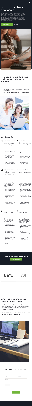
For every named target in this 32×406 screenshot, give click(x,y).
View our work (16, 24)
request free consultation (16, 259)
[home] (3, 2)
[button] (29, 2)
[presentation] (11, 388)
